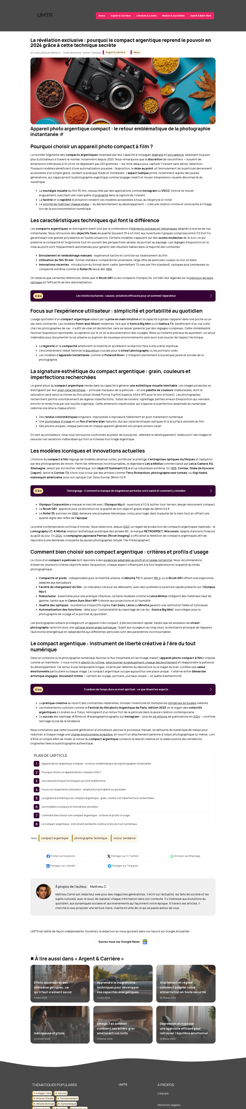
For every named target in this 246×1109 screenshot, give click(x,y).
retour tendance (124, 838)
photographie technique (91, 838)
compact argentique (54, 838)
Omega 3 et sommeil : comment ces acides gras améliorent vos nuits (115, 1028)
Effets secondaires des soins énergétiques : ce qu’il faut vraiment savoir (53, 987)
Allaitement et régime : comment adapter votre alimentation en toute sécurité (183, 987)
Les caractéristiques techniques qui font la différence (74, 781)
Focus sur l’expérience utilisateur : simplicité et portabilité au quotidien (84, 789)
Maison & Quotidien (173, 15)
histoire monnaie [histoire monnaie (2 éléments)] (45, 1103)
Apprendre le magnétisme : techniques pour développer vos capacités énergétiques (118, 987)
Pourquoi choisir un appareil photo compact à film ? (71, 772)
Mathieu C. (98, 886)
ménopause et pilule (49, 1033)
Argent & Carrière (121, 15)
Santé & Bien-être (200, 15)
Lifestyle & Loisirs (146, 15)
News (102, 15)
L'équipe (163, 1093)
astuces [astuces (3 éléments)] (62, 1093)
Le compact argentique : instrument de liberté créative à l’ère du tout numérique (89, 824)
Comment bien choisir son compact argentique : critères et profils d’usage (86, 815)
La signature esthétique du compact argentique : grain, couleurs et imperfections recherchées (98, 798)
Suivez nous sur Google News (123, 941)
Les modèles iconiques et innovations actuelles (70, 806)
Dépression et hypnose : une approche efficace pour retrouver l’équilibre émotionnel (184, 1028)
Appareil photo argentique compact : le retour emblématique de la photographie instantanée (96, 763)
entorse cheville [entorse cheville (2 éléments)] (44, 1098)
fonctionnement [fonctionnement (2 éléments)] (69, 1098)
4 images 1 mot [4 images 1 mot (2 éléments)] (43, 1093)
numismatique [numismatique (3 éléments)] (68, 1103)
